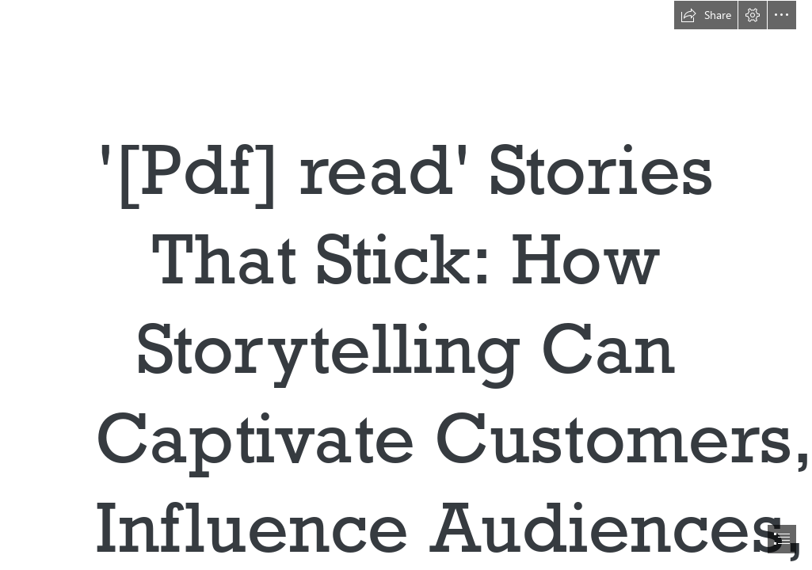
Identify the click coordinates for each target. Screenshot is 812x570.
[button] (706, 15)
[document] (406, 285)
